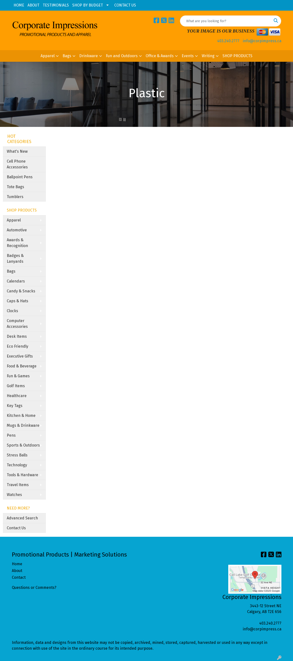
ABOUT (33, 5)
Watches (14, 494)
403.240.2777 (228, 41)
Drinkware (88, 56)
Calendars (16, 281)
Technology (17, 465)
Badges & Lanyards (15, 258)
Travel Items (18, 484)
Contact (19, 577)
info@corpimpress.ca (262, 41)
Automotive (17, 230)
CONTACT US (125, 5)
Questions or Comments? (34, 587)
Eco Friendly (17, 346)
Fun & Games (18, 376)
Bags (67, 56)
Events (188, 56)
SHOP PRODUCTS (237, 56)
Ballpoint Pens (20, 177)
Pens (11, 435)
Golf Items (16, 386)
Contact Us (16, 528)
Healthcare (17, 395)
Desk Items (17, 336)
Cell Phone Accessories (17, 164)
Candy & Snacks (21, 291)
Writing (208, 56)
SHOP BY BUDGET (87, 5)
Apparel (48, 56)
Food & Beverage (21, 366)
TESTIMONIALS (56, 5)
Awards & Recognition (17, 243)
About (17, 570)
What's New (17, 151)
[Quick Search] (225, 21)
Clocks (12, 311)
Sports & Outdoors (23, 445)
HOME (19, 5)
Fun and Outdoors (122, 56)
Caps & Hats (17, 301)
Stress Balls (17, 455)
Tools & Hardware (22, 475)
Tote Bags (15, 187)
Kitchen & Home (21, 415)
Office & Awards (160, 56)
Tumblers (15, 196)
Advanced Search (22, 518)
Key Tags (14, 405)
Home (17, 564)
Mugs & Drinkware (23, 425)
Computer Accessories (17, 323)
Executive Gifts (20, 356)
